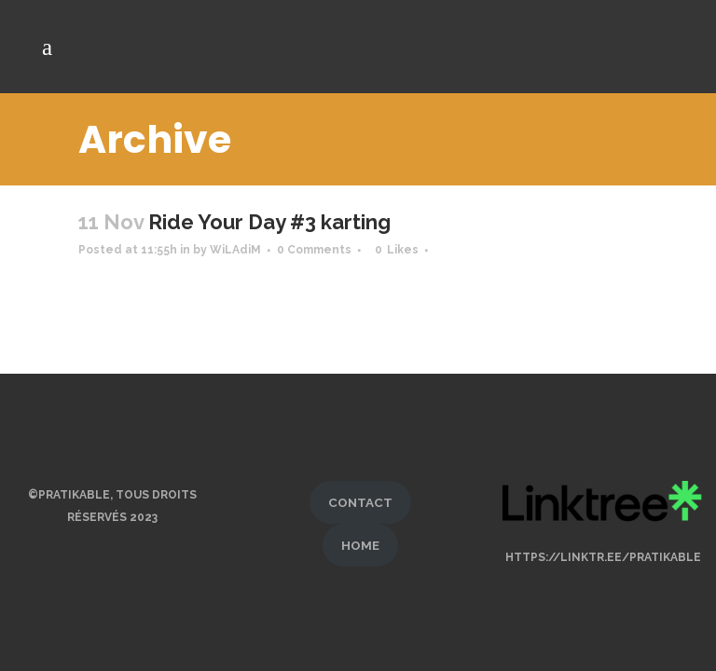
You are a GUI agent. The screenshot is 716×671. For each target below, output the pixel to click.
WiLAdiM (235, 249)
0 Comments (314, 249)
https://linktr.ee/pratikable (603, 548)
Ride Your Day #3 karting (269, 222)
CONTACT (360, 493)
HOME (360, 536)
